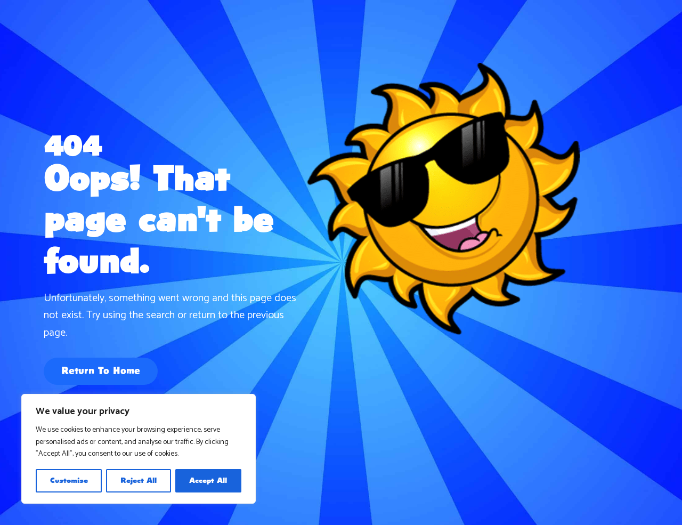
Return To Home (101, 371)
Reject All (138, 480)
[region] (138, 449)
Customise (69, 480)
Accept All (208, 480)
